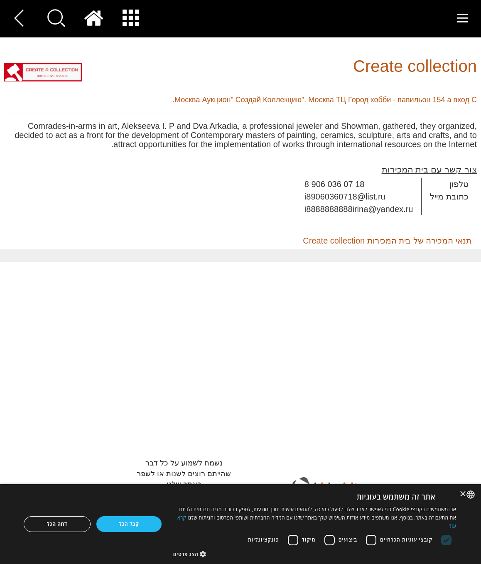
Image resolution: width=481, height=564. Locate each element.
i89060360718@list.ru (344, 196)
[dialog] (240, 524)
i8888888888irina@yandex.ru (358, 209)
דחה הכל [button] (57, 523)
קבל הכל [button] (129, 523)
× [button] (463, 494)
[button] (314, 554)
